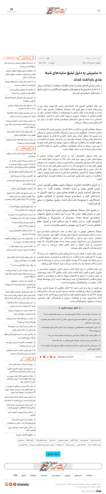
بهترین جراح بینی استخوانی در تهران (42, 444)
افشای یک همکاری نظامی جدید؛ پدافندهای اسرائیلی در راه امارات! (22, 91)
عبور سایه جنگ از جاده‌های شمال (21, 364)
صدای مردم (56, 475)
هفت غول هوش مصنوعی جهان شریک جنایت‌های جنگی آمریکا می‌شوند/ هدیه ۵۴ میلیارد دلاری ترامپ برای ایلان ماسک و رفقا (20, 295)
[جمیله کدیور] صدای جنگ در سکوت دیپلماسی (21, 155)
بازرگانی (28, 359)
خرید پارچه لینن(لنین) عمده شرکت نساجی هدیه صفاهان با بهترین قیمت (21, 406)
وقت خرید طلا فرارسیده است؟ (22, 265)
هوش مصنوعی (63, 440)
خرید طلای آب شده (94, 444)
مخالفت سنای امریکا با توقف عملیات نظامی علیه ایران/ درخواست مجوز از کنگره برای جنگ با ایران (20, 74)
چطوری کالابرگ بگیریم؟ (24, 434)
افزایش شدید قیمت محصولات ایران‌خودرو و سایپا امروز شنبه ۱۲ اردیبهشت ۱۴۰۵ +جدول (20, 284)
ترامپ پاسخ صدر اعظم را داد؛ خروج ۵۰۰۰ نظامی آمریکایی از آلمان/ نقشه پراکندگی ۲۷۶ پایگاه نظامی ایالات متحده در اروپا (20, 197)
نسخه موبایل (53, 454)
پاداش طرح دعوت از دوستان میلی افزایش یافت (22, 429)
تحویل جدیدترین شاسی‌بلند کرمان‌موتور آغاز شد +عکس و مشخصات (21, 421)
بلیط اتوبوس (23, 444)
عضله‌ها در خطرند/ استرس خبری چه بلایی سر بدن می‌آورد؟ (21, 344)
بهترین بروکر (70, 444)
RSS (15, 475)
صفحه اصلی (96, 58)
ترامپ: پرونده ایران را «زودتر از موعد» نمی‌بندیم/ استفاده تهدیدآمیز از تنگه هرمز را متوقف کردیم (20, 124)
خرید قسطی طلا (41, 440)
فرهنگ (88, 58)
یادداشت (44, 475)
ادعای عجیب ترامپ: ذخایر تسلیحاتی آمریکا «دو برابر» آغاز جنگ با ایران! (21, 352)
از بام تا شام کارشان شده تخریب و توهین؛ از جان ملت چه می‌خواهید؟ (22, 216)
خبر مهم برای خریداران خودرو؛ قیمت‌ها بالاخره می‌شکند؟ (20, 99)
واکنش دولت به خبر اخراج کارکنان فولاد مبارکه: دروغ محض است (20, 336)
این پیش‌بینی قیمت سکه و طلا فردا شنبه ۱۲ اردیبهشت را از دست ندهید (21, 114)
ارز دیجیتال (60, 444)
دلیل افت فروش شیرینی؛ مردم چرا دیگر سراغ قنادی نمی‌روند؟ (20, 64)
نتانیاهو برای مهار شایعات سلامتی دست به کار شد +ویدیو (22, 107)
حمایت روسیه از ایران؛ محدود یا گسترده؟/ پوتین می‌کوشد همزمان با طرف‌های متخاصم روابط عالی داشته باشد (20, 164)
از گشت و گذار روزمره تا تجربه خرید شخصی (22, 414)
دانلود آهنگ (30, 440)
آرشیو (24, 475)
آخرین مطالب (26, 148)
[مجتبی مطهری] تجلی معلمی (22, 188)
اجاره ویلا (53, 440)
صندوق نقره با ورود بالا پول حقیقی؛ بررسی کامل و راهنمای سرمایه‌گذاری (21, 370)
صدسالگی (78, 475)
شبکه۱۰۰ (89, 475)
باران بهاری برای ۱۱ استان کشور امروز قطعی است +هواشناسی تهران (21, 133)
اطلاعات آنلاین (56, 10)
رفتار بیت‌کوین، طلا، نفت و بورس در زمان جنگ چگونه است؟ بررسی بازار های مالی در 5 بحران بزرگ (21, 379)
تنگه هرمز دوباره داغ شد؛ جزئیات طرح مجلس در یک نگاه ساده (74, 340)
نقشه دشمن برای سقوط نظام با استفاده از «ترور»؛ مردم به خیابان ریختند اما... (21, 249)
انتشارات (33, 475)
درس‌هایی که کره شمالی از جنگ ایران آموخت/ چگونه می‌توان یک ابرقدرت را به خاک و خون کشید (70, 347)
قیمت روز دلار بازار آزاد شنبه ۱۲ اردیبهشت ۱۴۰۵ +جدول (24, 224)
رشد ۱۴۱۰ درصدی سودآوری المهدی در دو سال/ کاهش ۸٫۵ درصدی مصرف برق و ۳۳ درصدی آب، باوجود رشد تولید (20, 389)
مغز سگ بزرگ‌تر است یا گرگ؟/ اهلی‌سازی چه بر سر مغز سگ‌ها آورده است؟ (70, 314)
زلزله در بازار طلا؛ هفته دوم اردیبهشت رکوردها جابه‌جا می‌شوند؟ (21, 141)
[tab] (28, 58)
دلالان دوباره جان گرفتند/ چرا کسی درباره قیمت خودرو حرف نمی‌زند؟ (72, 335)
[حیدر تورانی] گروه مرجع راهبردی (21, 171)
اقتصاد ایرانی (81, 444)
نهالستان (21, 440)
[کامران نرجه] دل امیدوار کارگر (22, 176)
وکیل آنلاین (74, 440)
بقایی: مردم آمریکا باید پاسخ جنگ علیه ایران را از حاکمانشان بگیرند (22, 328)
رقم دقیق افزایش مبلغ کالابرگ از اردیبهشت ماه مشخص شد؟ (22, 208)
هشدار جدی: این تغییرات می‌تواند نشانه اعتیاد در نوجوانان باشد (22, 312)
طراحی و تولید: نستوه (91, 491)
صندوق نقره (84, 440)
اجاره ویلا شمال (96, 440)
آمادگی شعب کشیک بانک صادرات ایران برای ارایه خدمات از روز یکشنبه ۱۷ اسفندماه (20, 398)
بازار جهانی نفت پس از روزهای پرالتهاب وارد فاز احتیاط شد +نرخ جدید (20, 240)
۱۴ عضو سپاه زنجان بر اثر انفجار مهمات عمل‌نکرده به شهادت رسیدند (20, 83)
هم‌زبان (67, 475)
